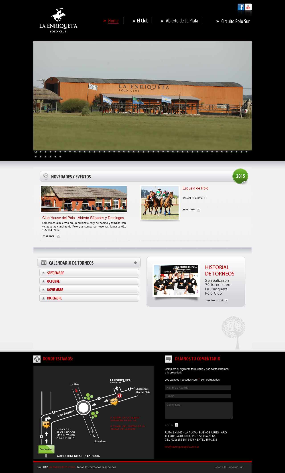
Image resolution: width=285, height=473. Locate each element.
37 (212, 152)
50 (60, 157)
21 (133, 152)
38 (216, 152)
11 (84, 152)
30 (177, 152)
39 (221, 152)
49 (55, 157)
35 (202, 152)
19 (123, 152)
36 (207, 152)
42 (236, 152)
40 (226, 152)
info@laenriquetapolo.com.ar (182, 446)
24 (148, 152)
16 (109, 152)
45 (35, 157)
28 (167, 152)
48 (50, 157)
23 (143, 152)
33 (192, 152)
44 (246, 152)
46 (40, 157)
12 (89, 152)
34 (197, 152)
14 (99, 152)
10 (79, 152)
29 (172, 152)
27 (163, 152)
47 (45, 157)
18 (118, 152)
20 (128, 152)
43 (241, 152)
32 (187, 152)
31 (182, 152)
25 (153, 152)
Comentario (199, 410)
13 (94, 152)
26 (158, 152)
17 (114, 152)
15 (104, 152)
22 (138, 152)
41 (231, 152)
